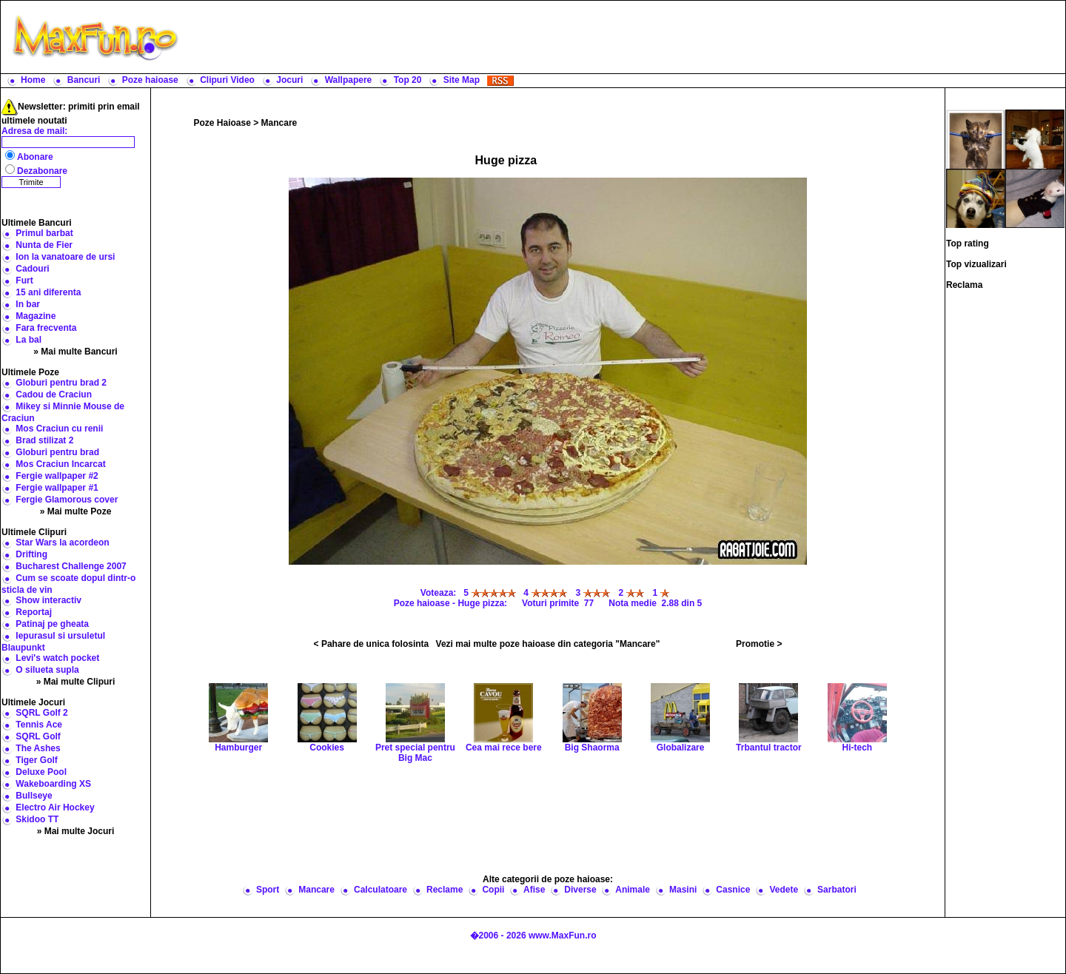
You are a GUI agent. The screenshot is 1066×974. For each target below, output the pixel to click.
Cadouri (32, 268)
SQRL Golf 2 (41, 713)
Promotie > (759, 644)
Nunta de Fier (44, 245)
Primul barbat (44, 233)
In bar (28, 304)
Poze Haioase (222, 123)
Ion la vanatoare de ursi (65, 257)
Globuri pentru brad (57, 452)
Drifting (31, 554)
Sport (267, 889)
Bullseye (34, 795)
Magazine (36, 316)
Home (33, 80)
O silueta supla (47, 670)
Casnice (733, 889)
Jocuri (289, 80)
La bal (28, 340)
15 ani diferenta (48, 292)
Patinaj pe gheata (52, 624)
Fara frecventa (46, 328)
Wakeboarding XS (53, 784)
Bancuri (84, 80)
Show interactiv (48, 600)
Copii (493, 889)
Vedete (783, 889)
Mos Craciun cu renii (59, 428)
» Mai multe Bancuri (75, 351)
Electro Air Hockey (55, 807)
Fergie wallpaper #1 (57, 488)
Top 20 (408, 80)
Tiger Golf (36, 760)
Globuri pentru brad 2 (61, 382)
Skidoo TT (37, 819)
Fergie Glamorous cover (67, 499)
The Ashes (38, 748)
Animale (632, 889)
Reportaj (34, 612)
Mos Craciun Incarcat (60, 464)
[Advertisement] (625, 37)
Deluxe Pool (41, 772)
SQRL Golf (38, 736)
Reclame (444, 889)
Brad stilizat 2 (44, 440)
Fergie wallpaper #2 (57, 476)
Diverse (580, 889)
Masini (683, 889)
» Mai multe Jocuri (76, 831)
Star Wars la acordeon (62, 542)
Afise (534, 889)
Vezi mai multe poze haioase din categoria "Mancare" (548, 644)
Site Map (461, 80)
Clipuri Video (227, 80)
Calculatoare (380, 889)
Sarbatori (837, 889)
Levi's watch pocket (57, 658)
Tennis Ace (39, 724)
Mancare (279, 123)
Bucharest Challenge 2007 (71, 566)
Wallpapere (348, 80)
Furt (24, 280)
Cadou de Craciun (54, 394)
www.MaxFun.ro (563, 935)
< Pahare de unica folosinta (371, 644)
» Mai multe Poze (76, 511)
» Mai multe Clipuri (75, 681)
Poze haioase (150, 80)
